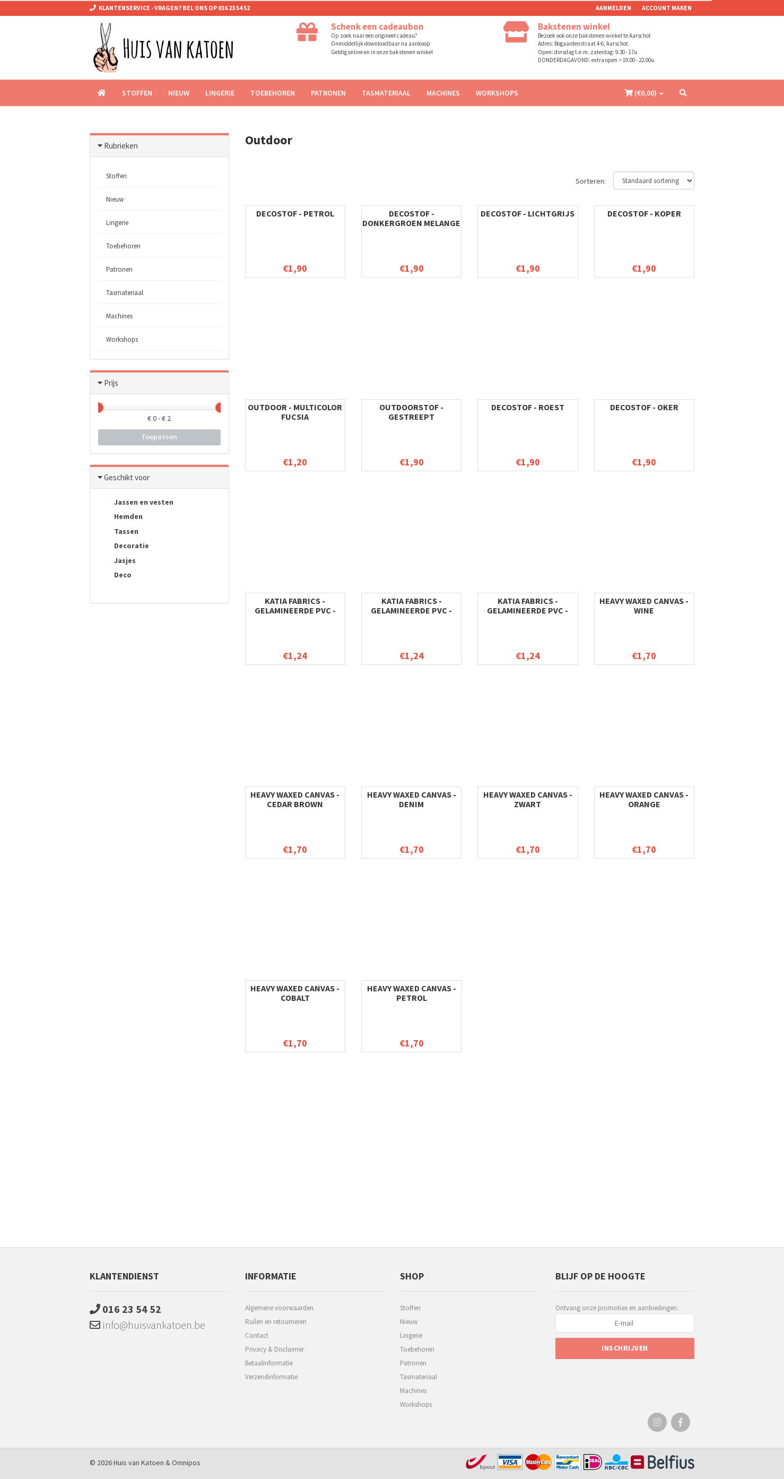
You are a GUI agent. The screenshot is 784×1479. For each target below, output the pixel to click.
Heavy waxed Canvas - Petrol (411, 993)
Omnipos (186, 1462)
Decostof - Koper (644, 213)
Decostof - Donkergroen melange (411, 218)
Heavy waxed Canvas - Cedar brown (294, 799)
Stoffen (137, 93)
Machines (443, 93)
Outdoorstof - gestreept (411, 412)
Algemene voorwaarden (279, 1307)
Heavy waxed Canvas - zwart (527, 799)
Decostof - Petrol (295, 213)
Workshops (497, 93)
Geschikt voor (127, 477)
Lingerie (219, 93)
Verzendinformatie (271, 1376)
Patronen (328, 93)
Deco (115, 576)
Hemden (120, 517)
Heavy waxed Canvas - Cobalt (294, 993)
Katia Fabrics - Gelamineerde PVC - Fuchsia (295, 610)
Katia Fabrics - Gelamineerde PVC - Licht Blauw (527, 610)
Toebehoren (272, 93)
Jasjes (117, 561)
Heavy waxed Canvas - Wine (644, 605)
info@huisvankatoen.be (147, 1324)
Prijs (111, 383)
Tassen (118, 532)
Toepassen (159, 437)
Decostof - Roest (527, 407)
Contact (256, 1335)
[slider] (98, 407)
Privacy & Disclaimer (274, 1349)
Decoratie (123, 546)
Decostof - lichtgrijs (527, 213)
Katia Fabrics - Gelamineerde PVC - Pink (411, 610)
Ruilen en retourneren (276, 1321)
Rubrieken (121, 146)
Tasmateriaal (386, 93)
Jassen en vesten (135, 502)
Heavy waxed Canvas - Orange (644, 799)
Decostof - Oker (644, 407)
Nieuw (178, 93)
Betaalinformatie (269, 1363)
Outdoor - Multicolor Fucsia (295, 412)
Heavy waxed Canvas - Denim (411, 799)
